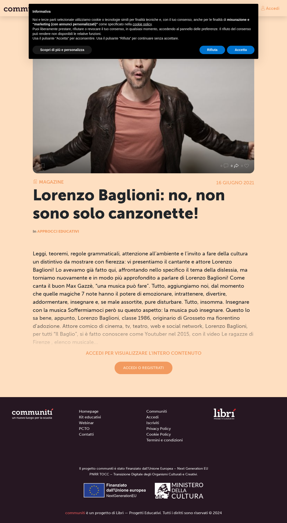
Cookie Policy (158, 434)
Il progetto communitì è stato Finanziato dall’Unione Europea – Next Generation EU (143, 469)
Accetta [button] (241, 50)
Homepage (89, 411)
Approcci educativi (58, 231)
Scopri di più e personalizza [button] (62, 50)
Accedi (270, 8)
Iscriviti (152, 423)
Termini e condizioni (164, 440)
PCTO (84, 428)
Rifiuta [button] (212, 50)
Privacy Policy (158, 428)
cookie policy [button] (142, 24)
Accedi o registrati (143, 368)
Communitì (156, 411)
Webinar (86, 423)
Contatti (86, 434)
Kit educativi (90, 417)
